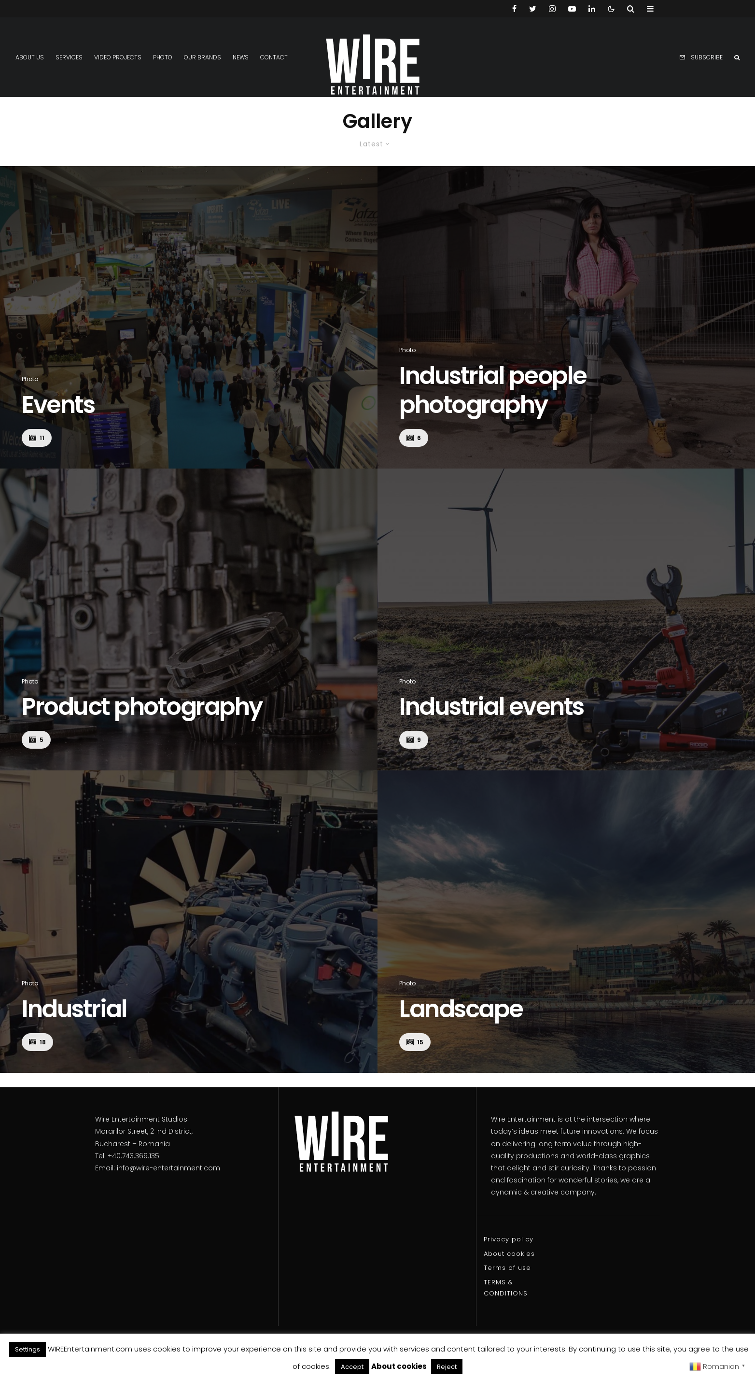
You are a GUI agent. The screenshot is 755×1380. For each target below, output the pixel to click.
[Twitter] (533, 8)
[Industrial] (189, 921)
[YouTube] (572, 8)
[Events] (189, 317)
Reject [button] (447, 1366)
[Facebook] (514, 8)
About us (29, 57)
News (241, 57)
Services (69, 57)
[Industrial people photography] (566, 317)
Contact (274, 57)
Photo (162, 57)
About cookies (509, 1253)
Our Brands (202, 57)
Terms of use (507, 1267)
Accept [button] (352, 1366)
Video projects (117, 57)
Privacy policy (508, 1239)
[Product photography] (189, 620)
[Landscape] (566, 921)
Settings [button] (27, 1349)
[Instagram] (552, 8)
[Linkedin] (591, 8)
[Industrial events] (566, 620)
